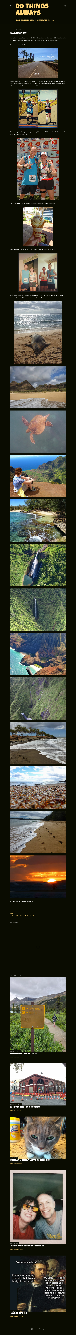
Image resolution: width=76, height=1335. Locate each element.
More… (51, 20)
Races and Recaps (28, 20)
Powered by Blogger (38, 1329)
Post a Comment (18, 1057)
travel (32, 915)
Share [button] (11, 913)
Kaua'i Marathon (25, 915)
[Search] (65, 5)
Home (18, 20)
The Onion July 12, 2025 (23, 1054)
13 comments (18, 1163)
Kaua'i (19, 915)
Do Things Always (32, 10)
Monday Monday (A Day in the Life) (30, 1160)
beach (15, 915)
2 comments (17, 1110)
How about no (18, 1313)
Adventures (42, 20)
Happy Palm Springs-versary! (27, 1246)
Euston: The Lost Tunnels (25, 1107)
